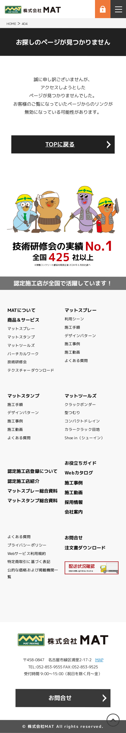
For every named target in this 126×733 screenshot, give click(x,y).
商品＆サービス (23, 320)
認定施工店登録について (32, 471)
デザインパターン (80, 335)
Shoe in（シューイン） (85, 437)
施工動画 (72, 352)
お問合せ (74, 538)
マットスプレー (21, 328)
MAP (99, 660)
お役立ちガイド (81, 463)
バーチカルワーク (23, 353)
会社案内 (74, 512)
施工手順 (72, 327)
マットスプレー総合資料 (32, 491)
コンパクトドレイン (82, 421)
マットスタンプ (21, 337)
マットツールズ (21, 345)
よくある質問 (76, 360)
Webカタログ (79, 473)
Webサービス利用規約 (26, 553)
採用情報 (74, 502)
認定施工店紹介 (23, 481)
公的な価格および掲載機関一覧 (32, 573)
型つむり (72, 412)
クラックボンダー (80, 404)
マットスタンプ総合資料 (32, 500)
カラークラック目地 (82, 429)
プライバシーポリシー (27, 545)
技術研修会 (17, 362)
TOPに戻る (60, 144)
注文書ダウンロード (85, 547)
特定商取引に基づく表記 (28, 561)
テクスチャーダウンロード (30, 370)
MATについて (21, 310)
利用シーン (74, 319)
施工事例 (72, 343)
